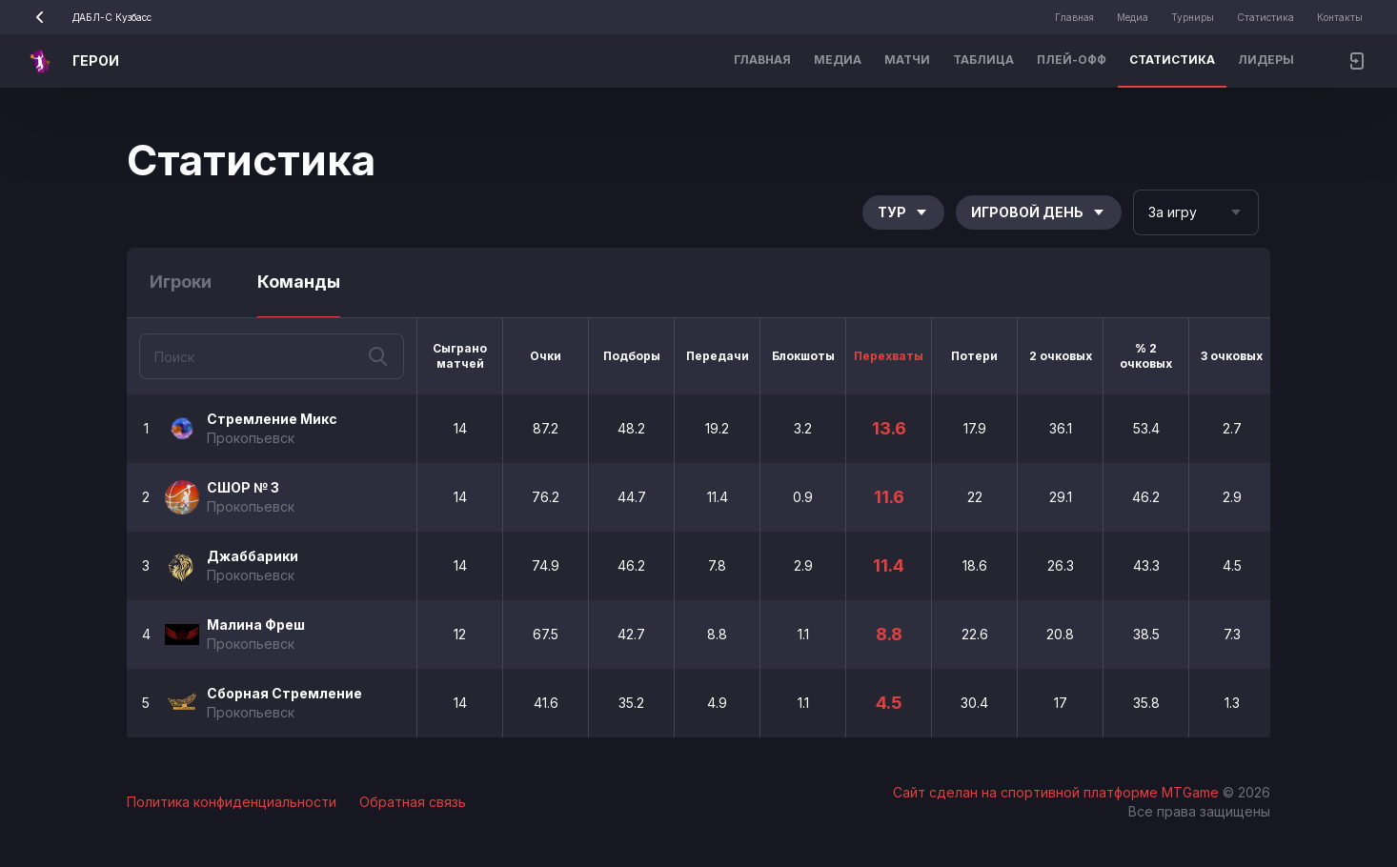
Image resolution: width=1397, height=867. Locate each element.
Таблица (983, 59)
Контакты (1340, 17)
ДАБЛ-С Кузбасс (87, 17)
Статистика (1265, 17)
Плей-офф (1071, 59)
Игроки (181, 282)
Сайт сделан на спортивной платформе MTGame (1058, 792)
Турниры (1192, 17)
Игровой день (1038, 212)
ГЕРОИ (95, 60)
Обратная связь (412, 802)
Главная (1074, 17)
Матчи (907, 59)
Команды (298, 282)
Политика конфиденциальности (231, 802)
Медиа (1132, 17)
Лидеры (1266, 59)
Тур (903, 212)
